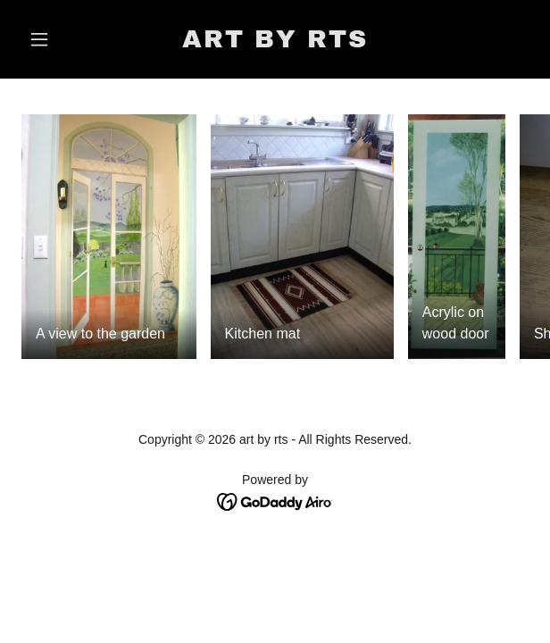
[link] (275, 42)
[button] (59, 39)
